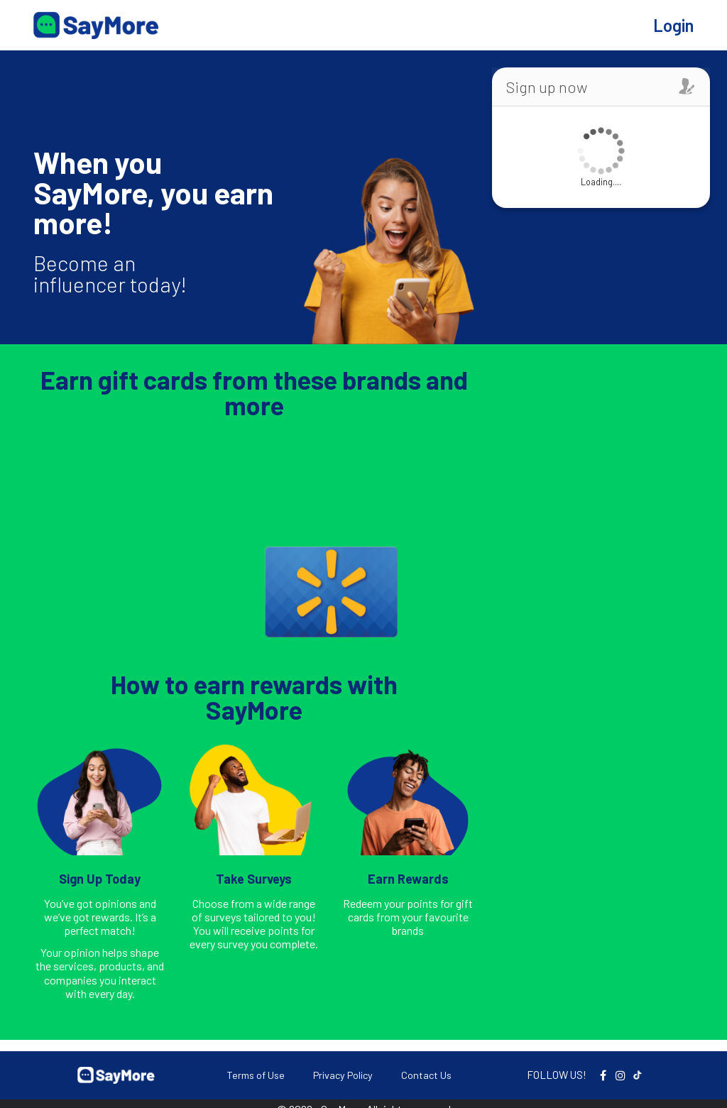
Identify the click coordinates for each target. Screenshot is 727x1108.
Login (673, 25)
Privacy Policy (343, 1075)
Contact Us (426, 1075)
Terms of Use (255, 1075)
